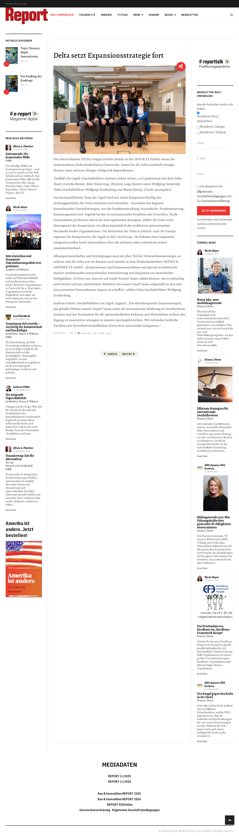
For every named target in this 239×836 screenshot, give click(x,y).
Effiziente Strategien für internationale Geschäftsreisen (212, 412)
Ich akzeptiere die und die (214, 193)
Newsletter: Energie (212, 127)
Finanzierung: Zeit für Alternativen (20, 457)
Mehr (136, 14)
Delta (95, 333)
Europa (9, 462)
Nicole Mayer (20, 207)
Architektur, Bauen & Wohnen (22, 333)
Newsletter (189, 14)
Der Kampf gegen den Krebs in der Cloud (215, 695)
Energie (106, 14)
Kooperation (86, 333)
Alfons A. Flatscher (23, 146)
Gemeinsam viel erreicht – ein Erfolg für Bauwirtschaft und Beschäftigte (24, 327)
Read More (11, 198)
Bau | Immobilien (62, 14)
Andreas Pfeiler (21, 387)
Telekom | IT (87, 14)
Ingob (108, 333)
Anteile (101, 333)
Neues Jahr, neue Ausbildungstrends (209, 301)
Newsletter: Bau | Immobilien (208, 118)
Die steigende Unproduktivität (16, 396)
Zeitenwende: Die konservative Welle (18, 155)
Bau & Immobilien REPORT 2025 (119, 793)
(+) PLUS (122, 14)
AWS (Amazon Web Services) (214, 466)
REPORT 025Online (119, 804)
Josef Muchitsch (21, 316)
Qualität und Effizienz (17, 269)
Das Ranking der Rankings (31, 78)
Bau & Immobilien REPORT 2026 (119, 799)
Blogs (169, 14)
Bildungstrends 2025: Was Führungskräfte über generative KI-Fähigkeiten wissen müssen (214, 522)
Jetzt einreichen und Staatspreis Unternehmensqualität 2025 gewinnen (23, 261)
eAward (154, 14)
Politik (9, 160)
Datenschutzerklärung (216, 201)
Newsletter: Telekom (213, 132)
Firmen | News (205, 306)
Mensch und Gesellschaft (19, 466)
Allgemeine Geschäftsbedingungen (136, 810)
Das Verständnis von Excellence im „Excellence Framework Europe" (213, 629)
